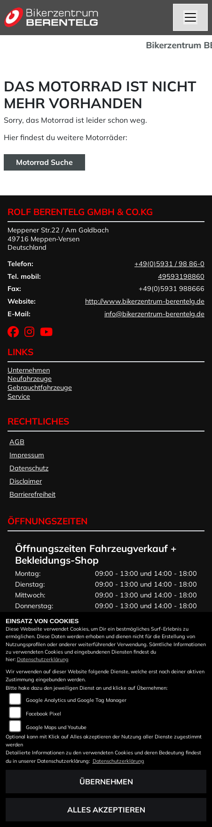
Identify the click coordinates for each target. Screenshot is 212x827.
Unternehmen (29, 370)
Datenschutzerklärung (43, 659)
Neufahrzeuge (30, 378)
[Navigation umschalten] (190, 17)
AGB (16, 442)
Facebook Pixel (43, 713)
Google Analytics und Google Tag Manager (76, 700)
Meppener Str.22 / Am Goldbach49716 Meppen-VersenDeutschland (58, 239)
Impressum (26, 455)
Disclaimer (25, 481)
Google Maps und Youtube (56, 727)
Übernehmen (106, 781)
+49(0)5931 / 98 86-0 (169, 264)
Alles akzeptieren (106, 809)
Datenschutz (28, 468)
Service (19, 396)
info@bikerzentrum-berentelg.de (154, 314)
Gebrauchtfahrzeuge (40, 387)
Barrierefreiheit (32, 494)
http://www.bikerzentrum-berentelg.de (144, 301)
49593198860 (181, 276)
